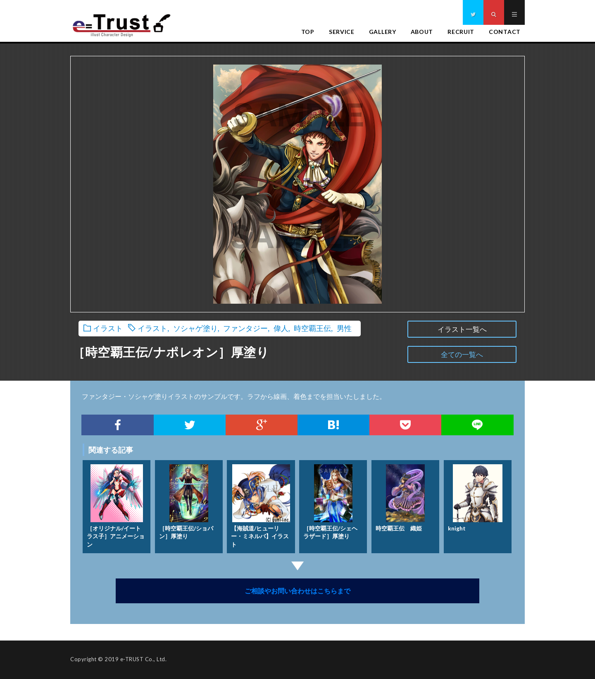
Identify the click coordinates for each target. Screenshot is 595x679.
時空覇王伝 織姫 (400, 496)
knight (475, 496)
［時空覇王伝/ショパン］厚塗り (186, 500)
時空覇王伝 (312, 327)
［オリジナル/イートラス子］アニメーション (116, 504)
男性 (344, 327)
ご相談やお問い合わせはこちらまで (297, 591)
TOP (307, 31)
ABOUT (422, 31)
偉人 (281, 327)
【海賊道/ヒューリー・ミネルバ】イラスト (260, 504)
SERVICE (342, 31)
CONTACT (505, 31)
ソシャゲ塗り (195, 327)
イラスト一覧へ (462, 329)
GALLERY (382, 31)
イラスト (108, 327)
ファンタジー (245, 327)
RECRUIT (460, 31)
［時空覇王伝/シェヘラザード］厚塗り (330, 500)
